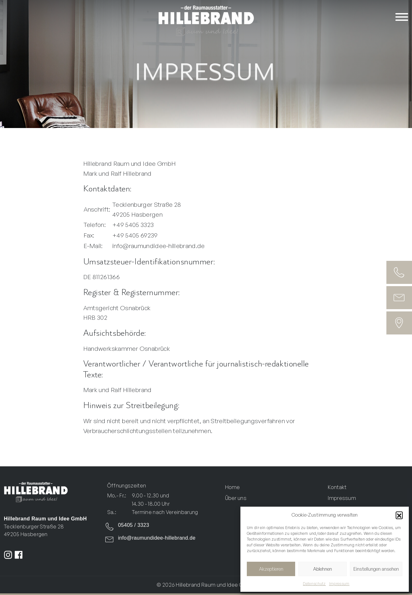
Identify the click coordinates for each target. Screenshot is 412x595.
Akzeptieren (271, 569)
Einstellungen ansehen (376, 569)
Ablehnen (322, 569)
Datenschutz (314, 583)
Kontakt (337, 487)
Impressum (339, 583)
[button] (399, 515)
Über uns (236, 498)
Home (232, 487)
